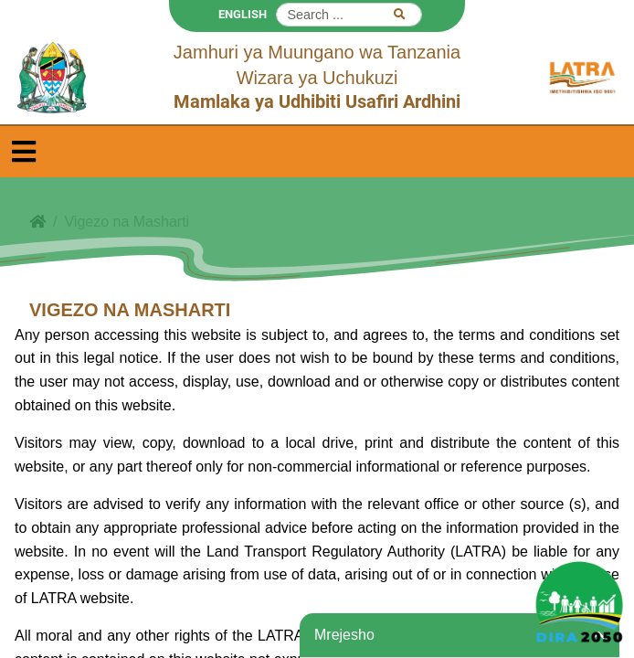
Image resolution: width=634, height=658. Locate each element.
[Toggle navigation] (24, 151)
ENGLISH (242, 14)
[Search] (349, 15)
